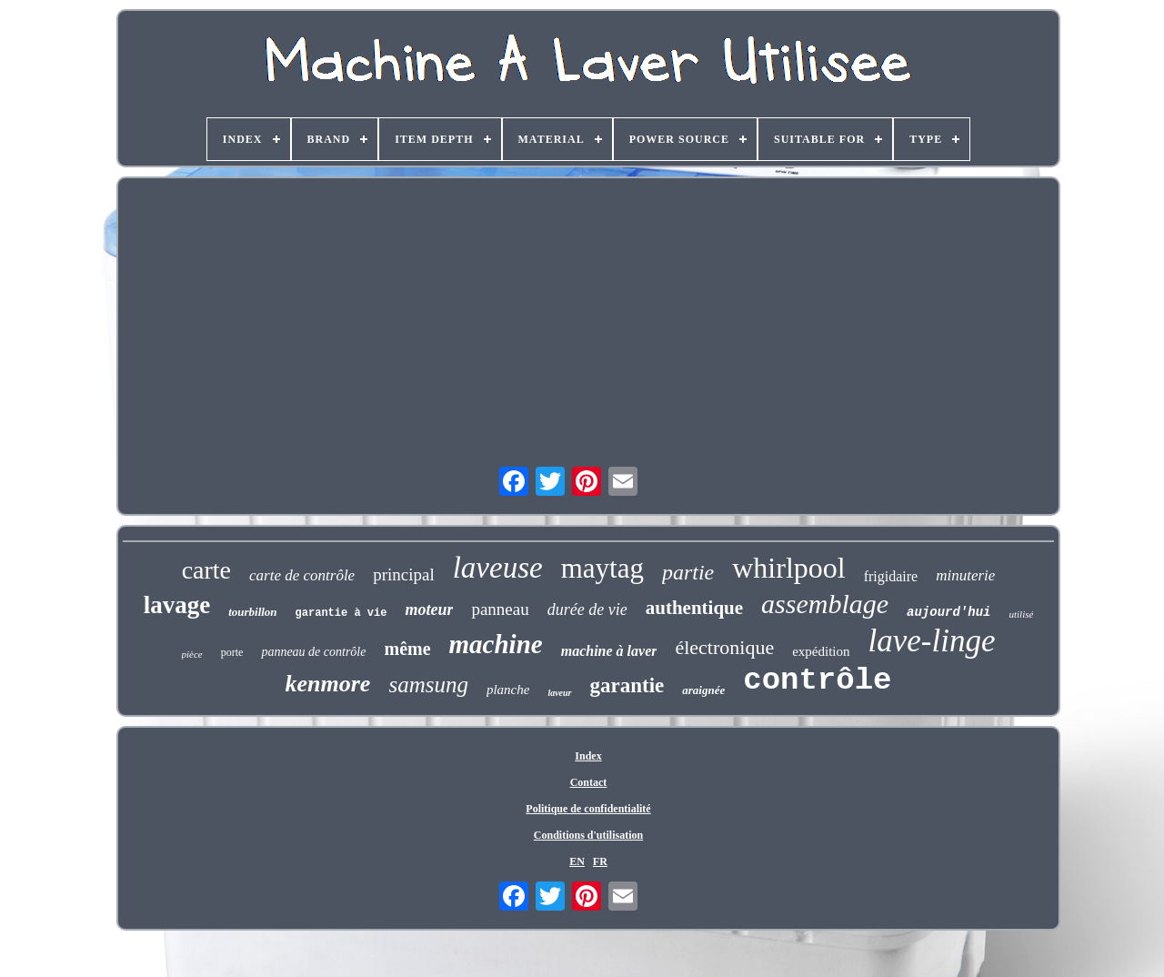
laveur (559, 693)
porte (232, 652)
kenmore (328, 683)
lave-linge (932, 641)
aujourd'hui (948, 612)
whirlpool (788, 567)
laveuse (498, 567)
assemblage (824, 604)
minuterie (965, 575)
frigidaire (891, 576)
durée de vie (587, 609)
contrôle (817, 680)
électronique (724, 647)
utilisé (1020, 614)
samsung (428, 684)
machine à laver (609, 651)
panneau (499, 609)
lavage (177, 605)
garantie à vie (341, 613)
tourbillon (252, 612)
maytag (602, 568)
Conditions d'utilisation (588, 835)
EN (577, 861)
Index (588, 756)
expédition (820, 651)
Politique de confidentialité (588, 808)
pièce (192, 654)
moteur (429, 609)
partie (688, 572)
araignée (703, 690)
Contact (588, 782)
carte (206, 570)
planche (508, 689)
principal (404, 574)
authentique (694, 608)
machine (496, 644)
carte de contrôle (302, 575)
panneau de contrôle (313, 652)
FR (600, 861)
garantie (627, 685)
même (407, 649)
